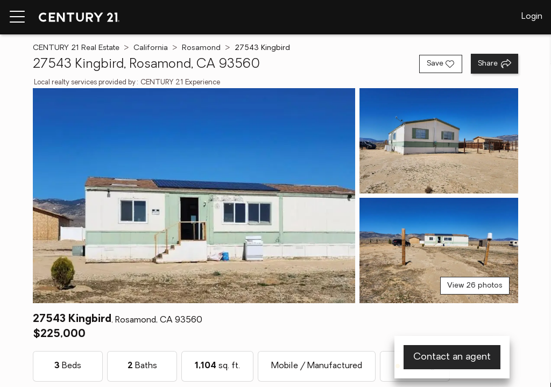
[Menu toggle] (17, 17)
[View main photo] (194, 195)
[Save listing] (440, 64)
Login (531, 16)
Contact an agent (452, 357)
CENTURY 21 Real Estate (76, 48)
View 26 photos (475, 286)
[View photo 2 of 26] (438, 141)
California (150, 48)
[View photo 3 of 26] (438, 250)
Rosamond (201, 48)
